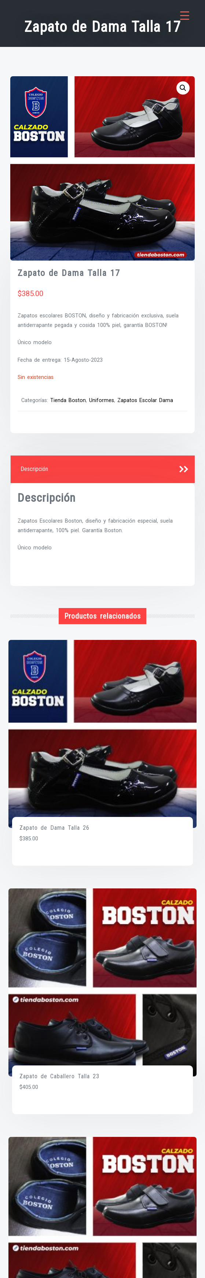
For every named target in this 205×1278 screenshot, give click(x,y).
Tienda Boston (68, 400)
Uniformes (101, 400)
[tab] (103, 469)
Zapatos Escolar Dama (145, 400)
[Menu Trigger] (185, 15)
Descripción (34, 468)
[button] (183, 88)
